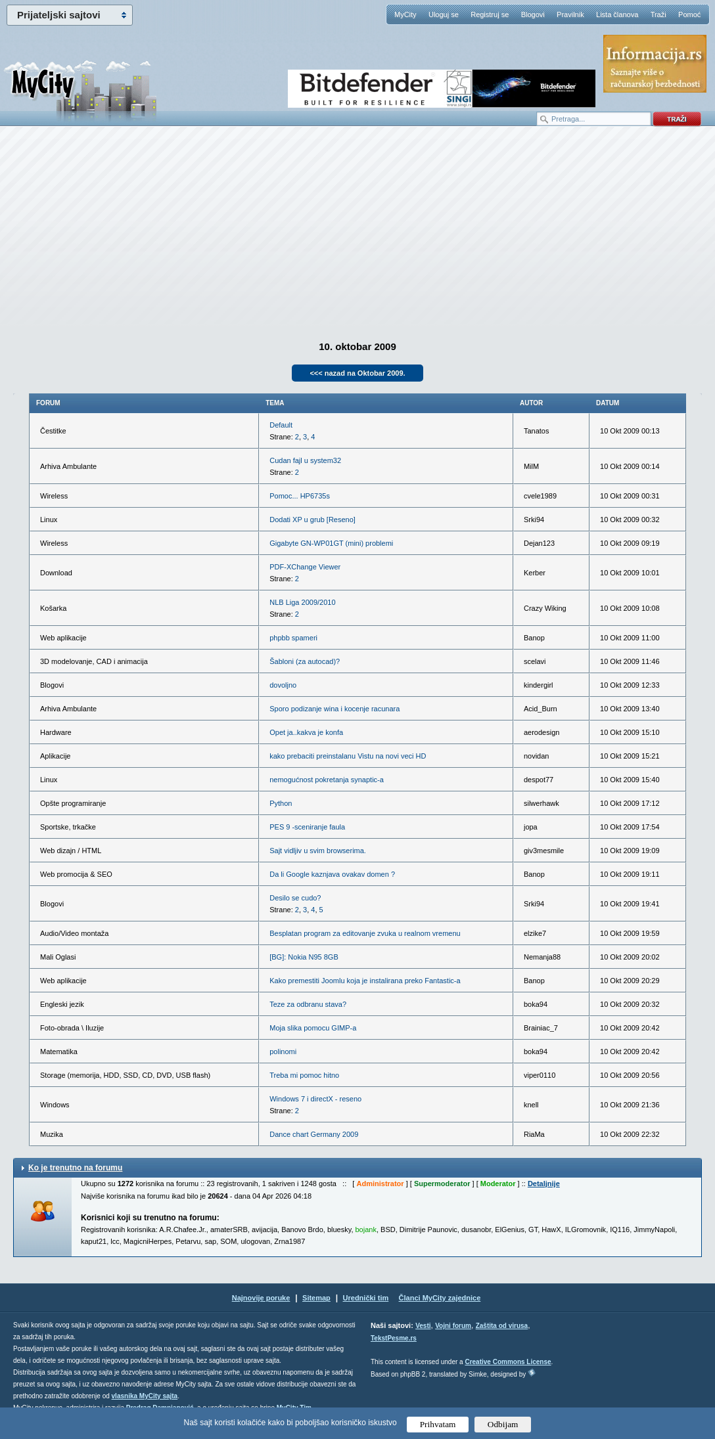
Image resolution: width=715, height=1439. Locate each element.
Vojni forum (453, 1325)
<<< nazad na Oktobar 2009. (357, 373)
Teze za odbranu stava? (307, 1004)
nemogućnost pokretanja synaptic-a (326, 780)
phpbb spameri (293, 638)
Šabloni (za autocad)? (304, 661)
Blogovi (533, 14)
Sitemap (316, 1298)
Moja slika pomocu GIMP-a (312, 1028)
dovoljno (282, 685)
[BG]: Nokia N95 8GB (303, 957)
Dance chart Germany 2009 (313, 1134)
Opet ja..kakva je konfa (306, 732)
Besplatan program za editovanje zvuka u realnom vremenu (364, 933)
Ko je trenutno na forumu (75, 1167)
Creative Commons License (508, 1361)
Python (280, 803)
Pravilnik (570, 14)
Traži (658, 14)
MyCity (405, 14)
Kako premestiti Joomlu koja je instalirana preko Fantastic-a (364, 981)
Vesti (422, 1325)
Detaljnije (544, 1183)
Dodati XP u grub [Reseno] (312, 519)
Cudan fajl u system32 (305, 460)
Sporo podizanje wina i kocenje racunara (334, 709)
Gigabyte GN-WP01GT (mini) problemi (331, 543)
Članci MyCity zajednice (440, 1298)
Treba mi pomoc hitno (304, 1075)
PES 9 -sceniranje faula (307, 827)
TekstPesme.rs (394, 1338)
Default (280, 425)
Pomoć (689, 14)
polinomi (282, 1051)
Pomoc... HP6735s (299, 496)
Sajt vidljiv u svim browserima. (317, 850)
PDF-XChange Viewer (304, 567)
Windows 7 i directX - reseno (315, 1099)
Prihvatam (438, 1424)
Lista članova (617, 14)
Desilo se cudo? (295, 898)
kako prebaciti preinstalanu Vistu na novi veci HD (347, 756)
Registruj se (490, 14)
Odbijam (503, 1424)
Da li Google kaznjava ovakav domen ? (332, 874)
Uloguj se (443, 14)
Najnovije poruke (261, 1298)
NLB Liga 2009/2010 (302, 602)
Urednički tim (366, 1298)
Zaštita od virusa (502, 1325)
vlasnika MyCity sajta (145, 1396)
